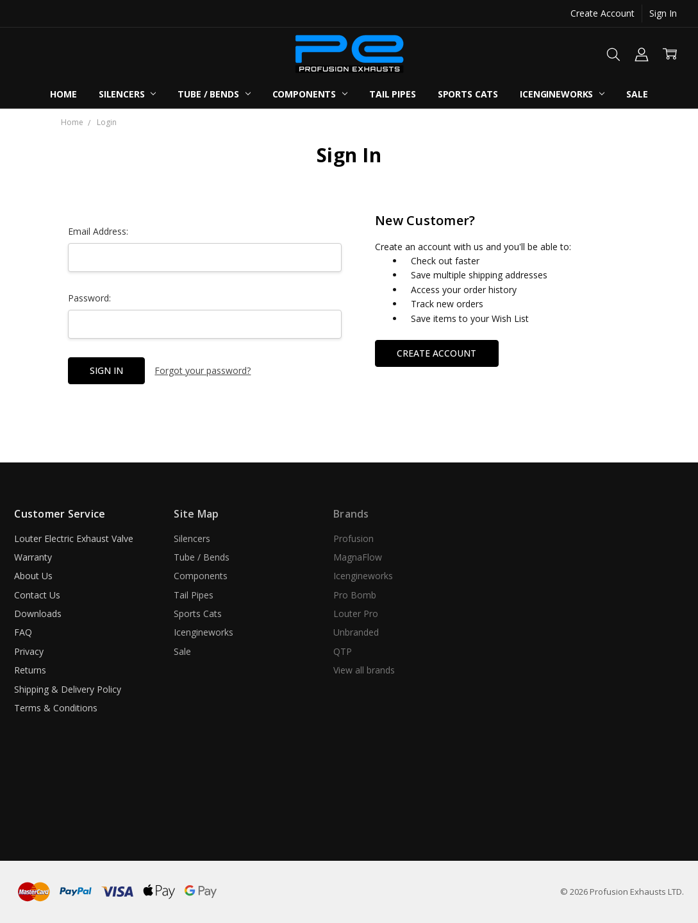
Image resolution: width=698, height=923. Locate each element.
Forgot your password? (202, 370)
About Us (33, 576)
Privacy (29, 651)
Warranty (33, 557)
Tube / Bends (214, 94)
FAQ (23, 632)
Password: (89, 298)
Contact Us (37, 595)
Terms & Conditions (55, 708)
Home (63, 94)
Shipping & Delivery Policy (67, 689)
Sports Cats (468, 94)
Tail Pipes (392, 94)
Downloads (38, 613)
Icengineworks (562, 94)
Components (309, 94)
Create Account (602, 13)
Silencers (127, 94)
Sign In (663, 13)
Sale (636, 94)
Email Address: (98, 231)
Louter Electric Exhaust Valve (73, 538)
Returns (30, 670)
